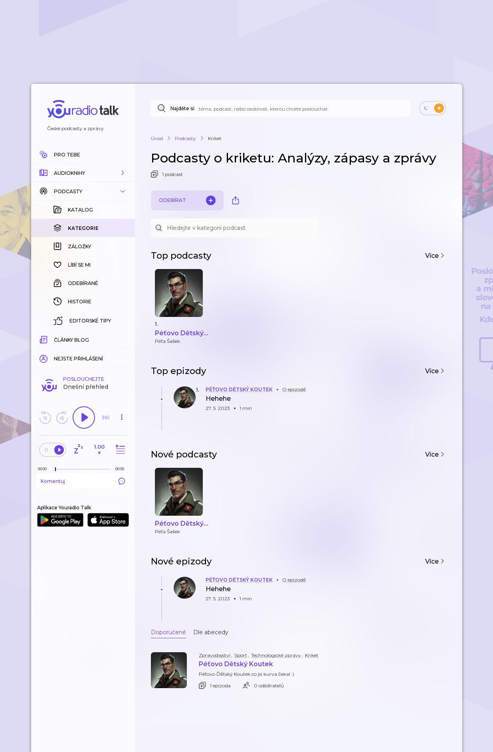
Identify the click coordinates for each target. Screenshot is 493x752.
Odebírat (187, 200)
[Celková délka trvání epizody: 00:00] (121, 469)
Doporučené (168, 632)
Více (435, 255)
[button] (83, 173)
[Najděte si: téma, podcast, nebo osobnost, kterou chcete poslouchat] (280, 108)
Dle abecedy (210, 632)
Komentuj (83, 481)
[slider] (55, 469)
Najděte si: (182, 108)
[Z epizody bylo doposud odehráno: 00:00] (44, 469)
